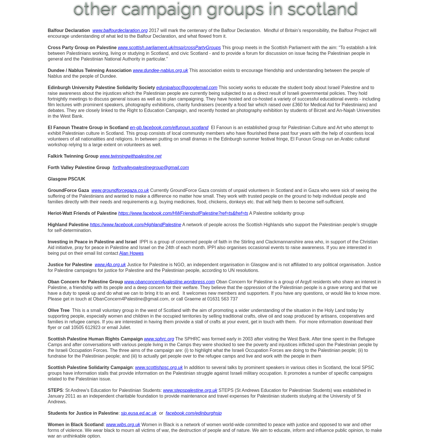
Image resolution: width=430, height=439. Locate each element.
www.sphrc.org (159, 338)
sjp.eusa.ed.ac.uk (139, 413)
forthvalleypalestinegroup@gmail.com (151, 167)
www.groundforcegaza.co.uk (120, 190)
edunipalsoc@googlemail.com (187, 87)
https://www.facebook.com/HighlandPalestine (135, 224)
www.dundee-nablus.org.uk (160, 70)
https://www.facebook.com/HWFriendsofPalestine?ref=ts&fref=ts (183, 213)
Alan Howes (131, 253)
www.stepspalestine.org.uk (190, 390)
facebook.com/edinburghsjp (194, 413)
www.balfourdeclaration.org (120, 30)
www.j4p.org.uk (110, 264)
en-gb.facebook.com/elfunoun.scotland (169, 127)
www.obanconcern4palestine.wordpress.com (169, 281)
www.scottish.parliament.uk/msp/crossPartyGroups (169, 47)
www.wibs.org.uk (123, 424)
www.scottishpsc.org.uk (159, 367)
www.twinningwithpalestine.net (131, 156)
